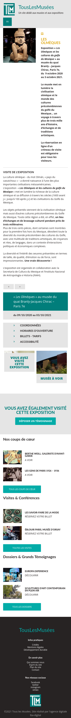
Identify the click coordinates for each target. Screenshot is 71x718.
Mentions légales (35, 647)
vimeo (35, 689)
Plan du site (35, 667)
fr (7, 21)
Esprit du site (35, 664)
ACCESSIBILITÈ (29, 341)
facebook (35, 682)
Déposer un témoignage (35, 421)
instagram (35, 687)
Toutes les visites (22, 547)
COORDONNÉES (30, 325)
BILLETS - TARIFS (30, 336)
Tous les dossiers (22, 606)
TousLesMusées (36, 7)
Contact (35, 669)
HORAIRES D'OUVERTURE (36, 330)
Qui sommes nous (35, 662)
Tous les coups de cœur (22, 489)
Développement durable (35, 649)
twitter (35, 684)
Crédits (35, 644)
